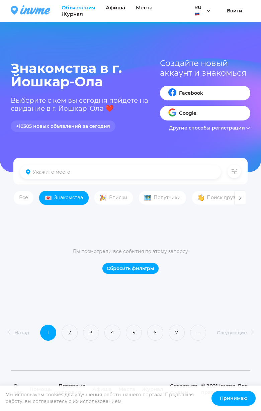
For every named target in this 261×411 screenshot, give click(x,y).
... (197, 333)
